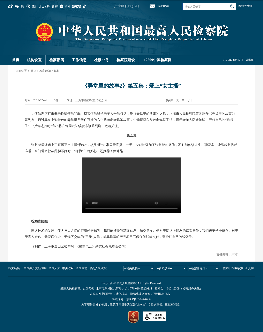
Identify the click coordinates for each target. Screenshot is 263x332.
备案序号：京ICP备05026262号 (131, 299)
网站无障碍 (245, 6)
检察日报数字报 (233, 268)
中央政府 (68, 268)
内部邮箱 (163, 6)
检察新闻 (56, 60)
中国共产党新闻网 (35, 268)
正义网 (249, 268)
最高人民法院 (98, 268)
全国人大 (54, 268)
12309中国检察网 (158, 60)
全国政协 (81, 268)
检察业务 (101, 60)
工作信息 (79, 60)
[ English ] (133, 6)
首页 (15, 60)
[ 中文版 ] (120, 6)
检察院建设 (126, 60)
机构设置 (34, 60)
